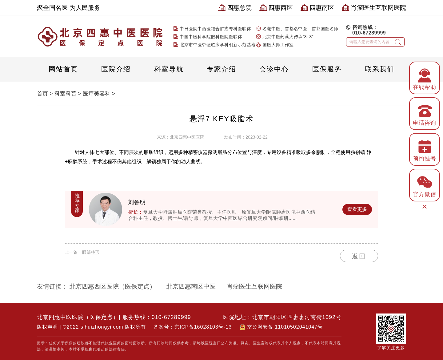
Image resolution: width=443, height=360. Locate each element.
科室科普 (65, 94)
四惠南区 (317, 7)
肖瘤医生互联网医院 (374, 7)
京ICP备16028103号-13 (203, 327)
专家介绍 (221, 69)
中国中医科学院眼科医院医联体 (211, 36)
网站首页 (63, 69)
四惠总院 (235, 7)
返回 (359, 256)
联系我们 (379, 69)
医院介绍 (116, 69)
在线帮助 (424, 78)
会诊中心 (274, 69)
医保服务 (327, 69)
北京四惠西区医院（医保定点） (113, 286)
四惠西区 (276, 7)
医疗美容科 (96, 94)
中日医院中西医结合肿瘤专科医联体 (215, 28)
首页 (42, 94)
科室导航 (169, 69)
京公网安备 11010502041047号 (285, 327)
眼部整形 (90, 252)
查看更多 (357, 209)
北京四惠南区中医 (191, 286)
